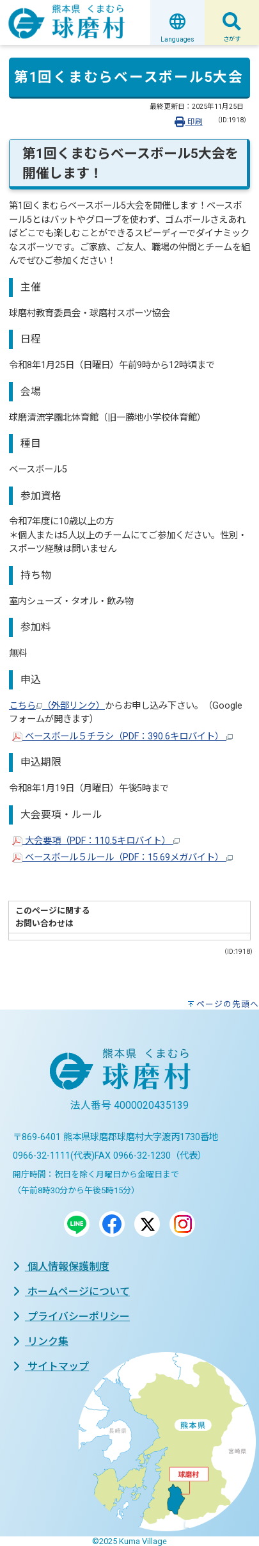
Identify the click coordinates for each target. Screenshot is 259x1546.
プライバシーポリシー (71, 1316)
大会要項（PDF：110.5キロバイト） (96, 840)
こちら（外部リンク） (57, 705)
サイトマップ (51, 1366)
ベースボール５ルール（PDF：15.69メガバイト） (122, 857)
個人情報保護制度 (61, 1266)
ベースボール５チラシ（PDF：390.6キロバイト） (122, 736)
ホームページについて (71, 1291)
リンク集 (40, 1341)
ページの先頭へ (227, 1004)
